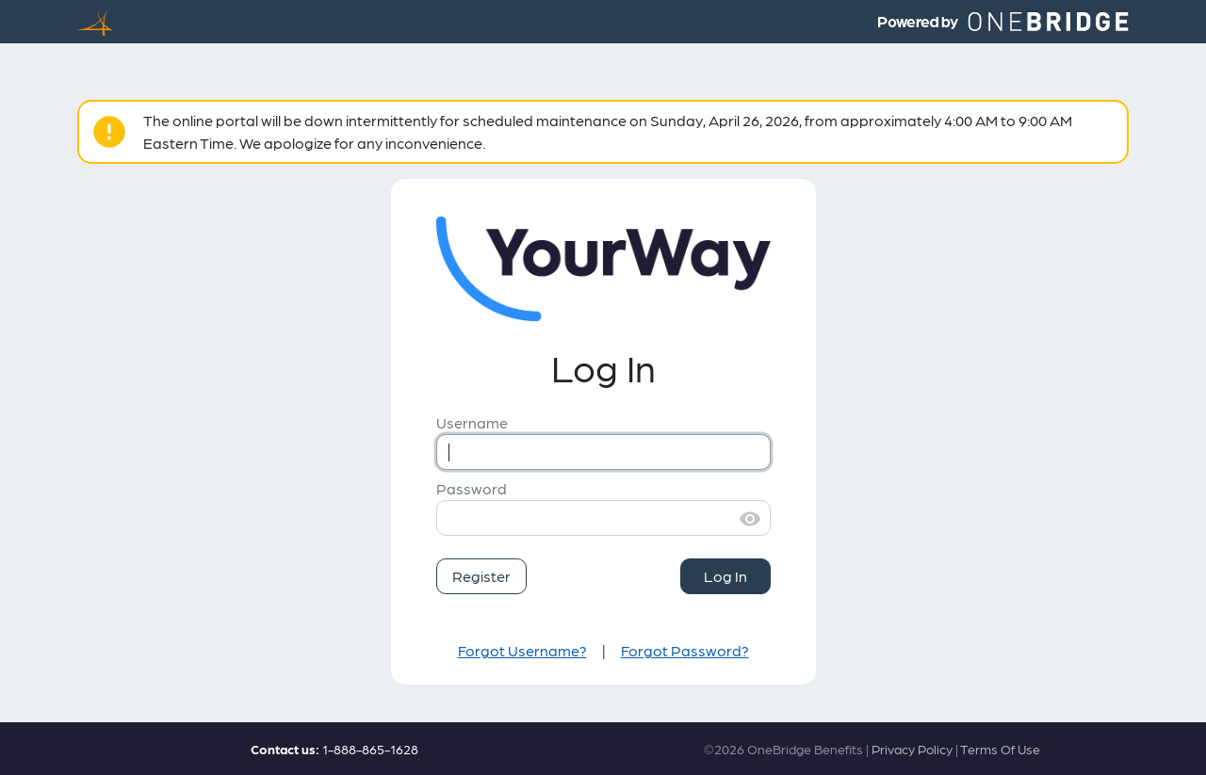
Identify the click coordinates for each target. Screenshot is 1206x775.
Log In (725, 576)
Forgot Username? (522, 650)
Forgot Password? (685, 650)
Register (481, 576)
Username (472, 422)
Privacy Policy (912, 748)
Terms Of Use (1000, 748)
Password (471, 488)
